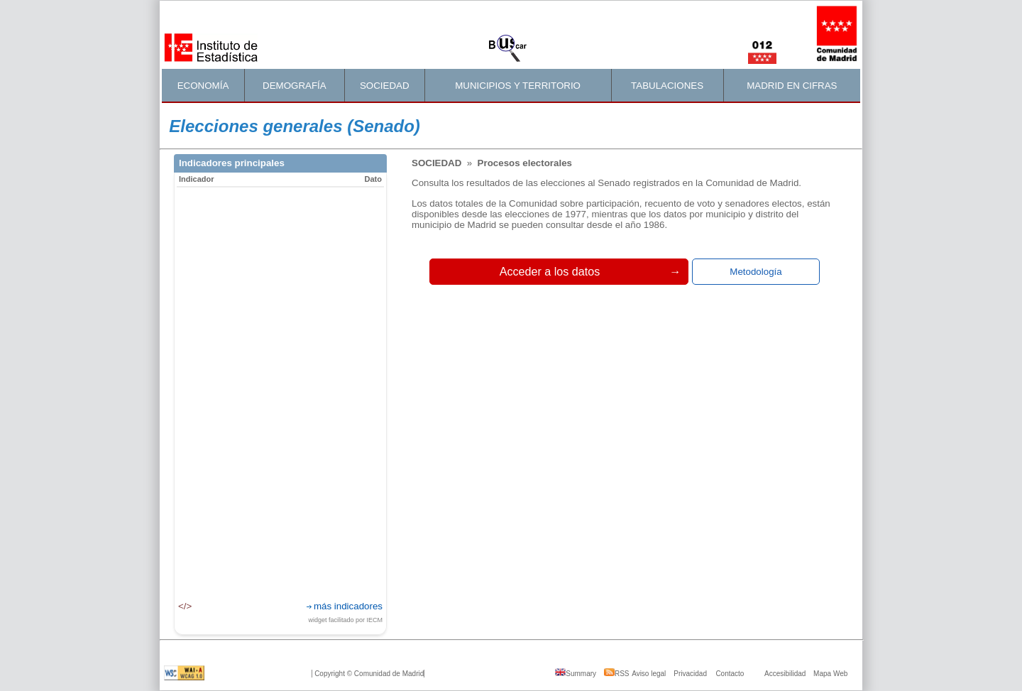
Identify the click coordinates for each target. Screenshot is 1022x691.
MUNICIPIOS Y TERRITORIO (518, 85)
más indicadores (348, 606)
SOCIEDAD (385, 85)
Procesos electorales (525, 163)
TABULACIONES (667, 85)
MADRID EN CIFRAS (792, 85)
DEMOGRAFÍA (294, 85)
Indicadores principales (232, 163)
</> (185, 606)
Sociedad (438, 163)
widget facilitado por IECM (345, 620)
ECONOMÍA (203, 85)
